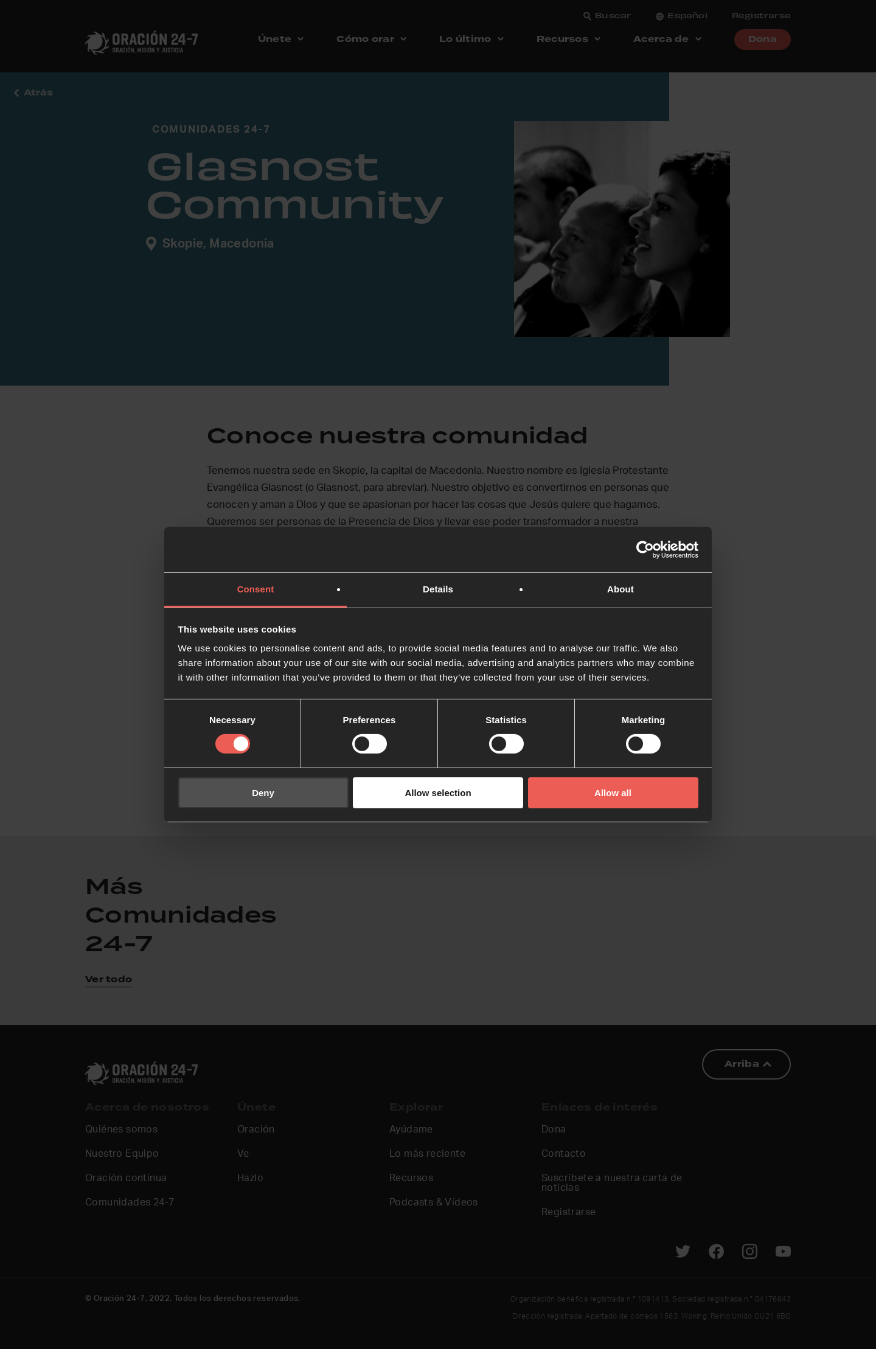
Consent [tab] (255, 589)
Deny (263, 793)
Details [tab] (438, 589)
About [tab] (620, 589)
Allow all (612, 793)
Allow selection (438, 793)
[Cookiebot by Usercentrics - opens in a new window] (645, 549)
